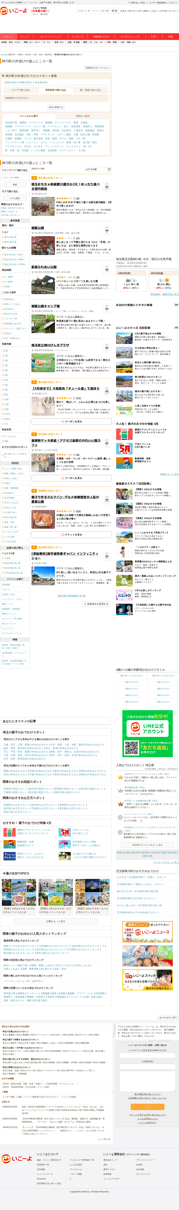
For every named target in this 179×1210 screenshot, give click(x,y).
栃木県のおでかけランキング (88, 946)
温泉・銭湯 (51, 138)
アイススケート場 (14, 142)
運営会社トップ (110, 1160)
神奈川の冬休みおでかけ (93, 774)
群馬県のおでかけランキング (19, 949)
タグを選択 (15, 198)
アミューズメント (54, 146)
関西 (85, 42)
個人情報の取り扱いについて (147, 1094)
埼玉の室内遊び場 (33, 1062)
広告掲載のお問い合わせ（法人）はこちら (147, 1098)
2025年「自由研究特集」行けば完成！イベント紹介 (14, 662)
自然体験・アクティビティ (62, 150)
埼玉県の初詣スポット (92, 788)
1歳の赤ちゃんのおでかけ (163, 675)
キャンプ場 (39, 126)
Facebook (41, 1179)
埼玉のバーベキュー (40, 1035)
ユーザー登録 (9, 1097)
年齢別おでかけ (101, 36)
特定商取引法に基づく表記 (49, 1183)
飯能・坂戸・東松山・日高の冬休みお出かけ (73, 751)
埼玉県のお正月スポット (16, 808)
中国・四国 (112, 42)
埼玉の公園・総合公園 (93, 1051)
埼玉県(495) (41, 82)
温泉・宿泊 (60, 968)
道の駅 (86, 142)
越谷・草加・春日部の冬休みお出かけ (24, 748)
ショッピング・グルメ (12, 599)
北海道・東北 (7, 42)
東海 (56, 42)
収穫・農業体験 (30, 968)
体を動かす (46, 968)
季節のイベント (9, 614)
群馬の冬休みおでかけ (92, 771)
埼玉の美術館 (85, 1062)
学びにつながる (65, 965)
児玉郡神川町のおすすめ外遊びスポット (138, 912)
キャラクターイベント (12, 633)
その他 (81, 150)
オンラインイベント (50, 36)
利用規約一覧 (43, 1165)
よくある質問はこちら (147, 1119)
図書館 (18, 138)
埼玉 (49, 42)
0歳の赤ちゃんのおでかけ (131, 675)
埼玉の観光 (94, 1035)
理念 (105, 1165)
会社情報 (140, 1169)
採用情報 (107, 1174)
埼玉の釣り (56, 1035)
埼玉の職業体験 (82, 1043)
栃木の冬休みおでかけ (66, 771)
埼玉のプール (81, 1035)
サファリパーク (63, 122)
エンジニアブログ (111, 1179)
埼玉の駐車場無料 (53, 1051)
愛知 (62, 42)
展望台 (100, 130)
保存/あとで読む (137, 3)
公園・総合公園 (81, 134)
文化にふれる (82, 965)
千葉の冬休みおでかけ (41, 774)
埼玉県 (154, 852)
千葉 (44, 42)
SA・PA (87, 146)
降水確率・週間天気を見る (165, 294)
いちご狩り (11, 130)
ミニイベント (8, 628)
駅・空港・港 (12, 150)
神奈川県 (147, 856)
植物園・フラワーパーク (18, 126)
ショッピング (57, 142)
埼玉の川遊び (9, 1054)
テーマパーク (36, 122)
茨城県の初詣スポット (15, 788)
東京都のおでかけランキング (19, 953)
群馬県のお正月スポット (72, 804)
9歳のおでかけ (163, 702)
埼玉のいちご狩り (85, 1070)
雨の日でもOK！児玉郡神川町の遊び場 (137, 891)
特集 (170, 36)
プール (27, 138)
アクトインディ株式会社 (138, 1154)
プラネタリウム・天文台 (18, 146)
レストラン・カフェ (37, 142)
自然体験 (6, 584)
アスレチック (48, 134)
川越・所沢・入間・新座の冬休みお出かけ (26, 744)
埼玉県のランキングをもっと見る (147, 845)
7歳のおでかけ (163, 695)
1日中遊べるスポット (169, 11)
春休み (124, 11)
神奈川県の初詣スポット (68, 792)
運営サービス (109, 1169)
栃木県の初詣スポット (41, 788)
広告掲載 (41, 1169)
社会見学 (66, 130)
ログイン (174, 3)
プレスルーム (76, 1169)
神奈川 (37, 42)
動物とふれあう (151, 11)
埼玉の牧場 (68, 1035)
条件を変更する (56, 107)
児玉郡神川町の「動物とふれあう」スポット (140, 884)
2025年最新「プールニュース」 (14, 654)
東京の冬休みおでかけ (66, 774)
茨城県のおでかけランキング (56, 946)
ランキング (78, 36)
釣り (66, 126)
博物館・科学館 (51, 130)
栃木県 (136, 852)
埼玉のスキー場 (28, 1070)
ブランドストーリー (145, 1160)
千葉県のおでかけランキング (84, 949)
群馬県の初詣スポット (66, 788)
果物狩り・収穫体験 (93, 126)
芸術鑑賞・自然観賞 (11, 609)
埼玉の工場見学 (10, 1043)
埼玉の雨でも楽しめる (13, 1062)
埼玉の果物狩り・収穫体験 (15, 1074)
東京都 (172, 852)
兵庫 (101, 42)
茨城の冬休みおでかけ (41, 771)
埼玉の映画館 (49, 1062)
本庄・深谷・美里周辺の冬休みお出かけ (25, 758)
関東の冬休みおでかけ (15, 771)
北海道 (17, 42)
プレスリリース (143, 1174)
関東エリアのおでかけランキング (21, 946)
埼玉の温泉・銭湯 (11, 1070)
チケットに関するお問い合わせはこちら (147, 1115)
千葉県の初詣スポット (15, 792)
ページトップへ (168, 1017)
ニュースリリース (45, 1174)
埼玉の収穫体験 (66, 1043)
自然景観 (76, 126)
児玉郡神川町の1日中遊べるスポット (136, 898)
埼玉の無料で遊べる (34, 1051)
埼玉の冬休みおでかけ (15, 774)
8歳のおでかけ (131, 702)
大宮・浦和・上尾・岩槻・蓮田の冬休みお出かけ (76, 744)
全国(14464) (10, 82)
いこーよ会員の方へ (147, 1122)
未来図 (139, 1165)
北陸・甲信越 (73, 42)
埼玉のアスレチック (72, 1051)
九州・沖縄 (125, 42)
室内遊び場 (11, 122)
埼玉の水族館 (99, 1062)
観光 (94, 142)
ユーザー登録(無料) (157, 3)
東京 (31, 42)
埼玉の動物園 (23, 1035)
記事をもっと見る (55, 921)
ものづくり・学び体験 (12, 619)
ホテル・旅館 (66, 138)
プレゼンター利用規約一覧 (82, 1160)
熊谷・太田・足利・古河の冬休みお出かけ (72, 755)
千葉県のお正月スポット (44, 808)
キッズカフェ (73, 146)
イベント (25, 36)
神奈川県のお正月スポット (18, 812)
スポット (8, 36)
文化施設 (19, 134)
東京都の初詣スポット (41, 792)
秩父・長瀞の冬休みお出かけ (61, 748)
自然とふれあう (12, 968)
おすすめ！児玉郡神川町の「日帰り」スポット (141, 877)
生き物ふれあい (9, 594)
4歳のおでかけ (131, 688)
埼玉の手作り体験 (27, 1043)
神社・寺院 (32, 134)
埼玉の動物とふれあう (47, 1043)
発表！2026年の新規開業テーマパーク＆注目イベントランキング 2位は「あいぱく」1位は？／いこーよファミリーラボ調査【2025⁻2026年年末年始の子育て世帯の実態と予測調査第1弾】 (63, 1110)
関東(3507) (26, 82)
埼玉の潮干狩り (68, 1070)
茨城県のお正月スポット (16, 804)
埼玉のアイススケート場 (48, 1070)
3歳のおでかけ (163, 682)
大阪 (90, 42)
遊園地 (22, 122)
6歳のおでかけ (131, 695)
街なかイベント (9, 623)
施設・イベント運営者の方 (49, 1160)
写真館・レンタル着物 (33, 150)
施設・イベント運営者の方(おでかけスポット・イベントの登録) (47, 1097)
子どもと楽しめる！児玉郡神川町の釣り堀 (139, 905)
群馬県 (145, 852)
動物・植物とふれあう (43, 965)
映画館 (95, 134)
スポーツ (6, 589)
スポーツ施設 (64, 134)
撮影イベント (8, 604)
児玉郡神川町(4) (21, 98)
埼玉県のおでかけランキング (51, 949)
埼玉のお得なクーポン (13, 1051)
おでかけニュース (130, 36)
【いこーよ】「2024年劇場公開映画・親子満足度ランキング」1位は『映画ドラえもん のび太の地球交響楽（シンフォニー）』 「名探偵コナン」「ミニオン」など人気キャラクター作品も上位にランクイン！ (63, 1130)
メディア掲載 (76, 1174)
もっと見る (103, 1139)
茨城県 (127, 852)
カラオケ (38, 146)
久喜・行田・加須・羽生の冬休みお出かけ (26, 755)
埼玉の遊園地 (9, 1035)
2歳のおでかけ (131, 682)
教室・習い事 (73, 142)
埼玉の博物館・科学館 (67, 1062)
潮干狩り (36, 130)
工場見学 (78, 130)
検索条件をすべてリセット (98, 68)
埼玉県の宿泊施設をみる (72, 595)
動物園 (48, 122)
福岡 (134, 42)
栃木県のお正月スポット (44, 804)
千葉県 (163, 852)
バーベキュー (55, 126)
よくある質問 (76, 1165)
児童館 (8, 138)
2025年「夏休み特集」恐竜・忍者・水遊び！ (13, 646)
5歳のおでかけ (163, 688)
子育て (154, 36)
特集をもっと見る (169, 474)
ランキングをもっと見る (166, 862)
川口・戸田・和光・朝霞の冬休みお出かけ (26, 751)
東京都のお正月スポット (72, 808)
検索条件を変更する (96, 604)
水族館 (84, 122)
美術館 (8, 134)
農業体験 (24, 130)
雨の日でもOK (135, 11)
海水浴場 (38, 138)
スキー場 (80, 138)
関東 (26, 42)
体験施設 (90, 130)
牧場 (75, 122)
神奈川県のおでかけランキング (52, 953)
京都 (96, 42)
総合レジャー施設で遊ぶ (16, 965)
